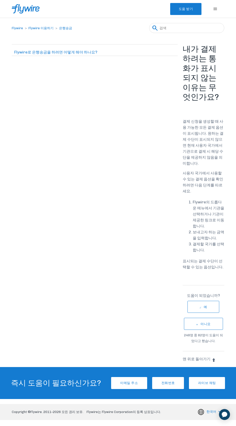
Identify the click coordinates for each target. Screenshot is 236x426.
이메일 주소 (122, 386)
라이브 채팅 (211, 386)
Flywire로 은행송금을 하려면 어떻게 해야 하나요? (55, 52)
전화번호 (166, 386)
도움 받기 (182, 9)
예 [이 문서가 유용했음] (205, 307)
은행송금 (65, 28)
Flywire (17, 28)
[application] (224, 414)
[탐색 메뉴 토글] (215, 9)
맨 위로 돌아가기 (199, 359)
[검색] (186, 28)
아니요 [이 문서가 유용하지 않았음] (205, 324)
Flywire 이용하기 (41, 28)
